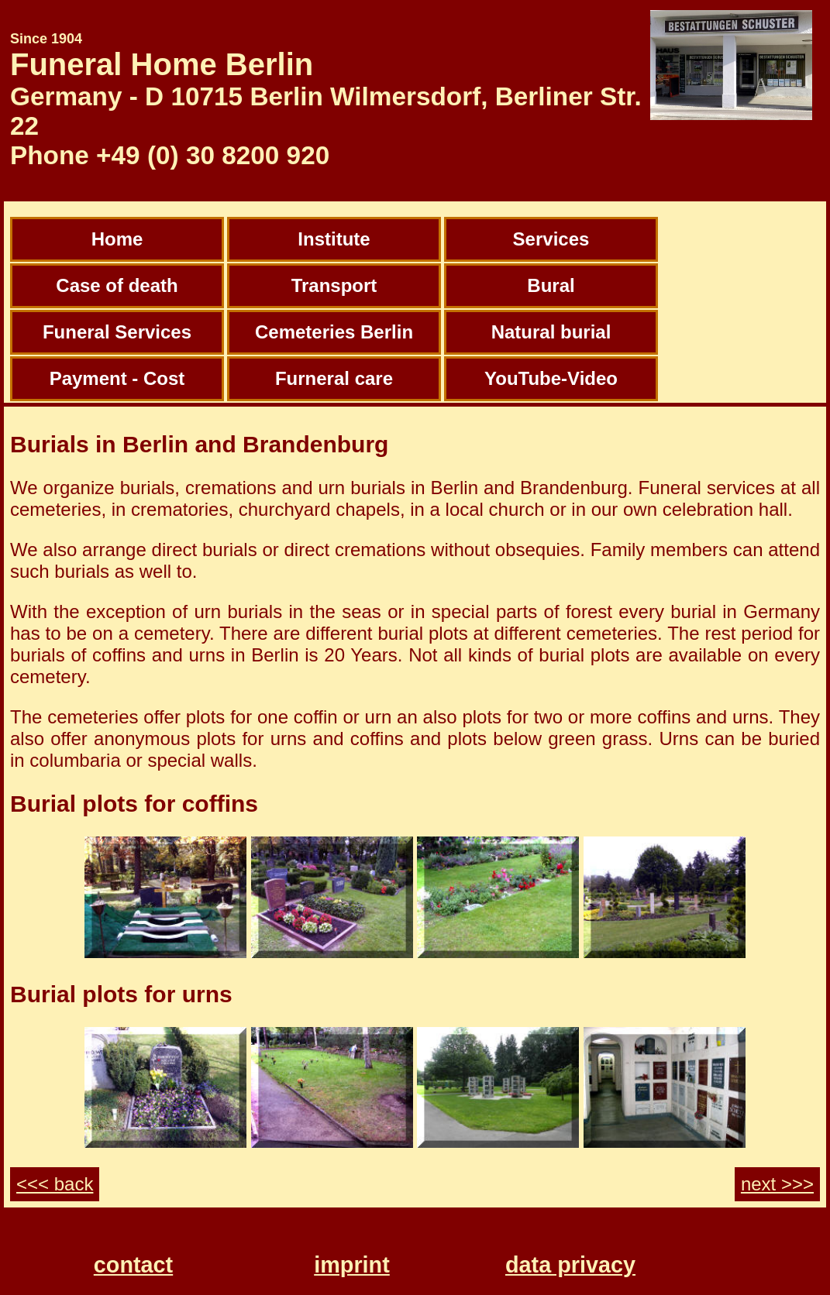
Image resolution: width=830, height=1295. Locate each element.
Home (117, 238)
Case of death (116, 285)
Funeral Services (117, 331)
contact (133, 1264)
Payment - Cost (117, 378)
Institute (334, 238)
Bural (550, 285)
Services (551, 238)
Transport (334, 285)
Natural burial (551, 331)
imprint (352, 1264)
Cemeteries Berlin (334, 331)
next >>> (777, 1183)
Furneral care (334, 378)
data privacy (570, 1264)
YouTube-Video (551, 378)
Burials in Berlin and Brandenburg (199, 444)
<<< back (54, 1183)
